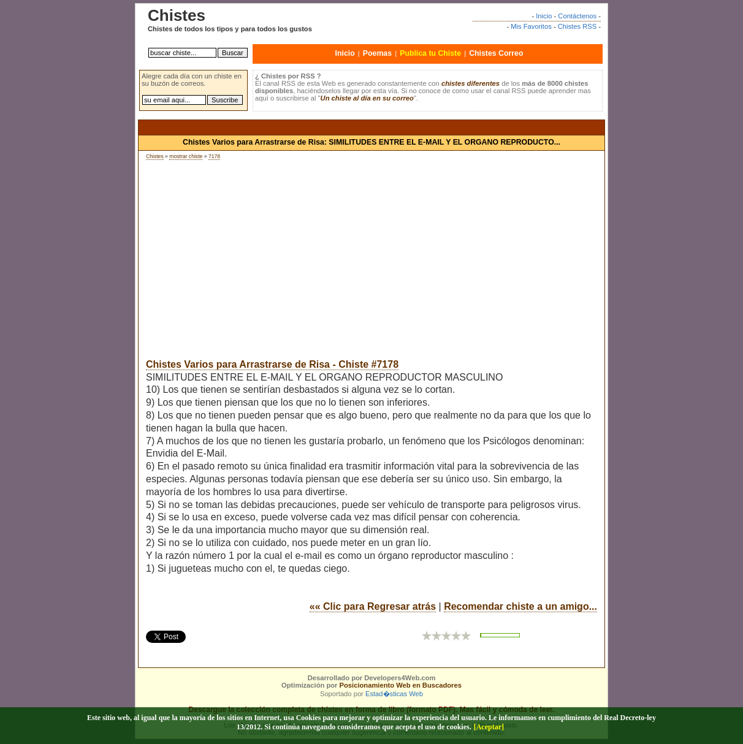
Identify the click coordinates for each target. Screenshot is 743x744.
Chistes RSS (577, 26)
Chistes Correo (496, 53)
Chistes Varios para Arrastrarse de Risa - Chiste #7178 (272, 364)
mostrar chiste (185, 156)
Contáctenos (577, 16)
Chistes (155, 156)
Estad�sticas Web (394, 693)
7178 (214, 156)
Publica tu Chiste (430, 53)
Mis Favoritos (531, 26)
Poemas (377, 53)
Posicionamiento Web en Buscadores (401, 685)
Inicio (544, 16)
